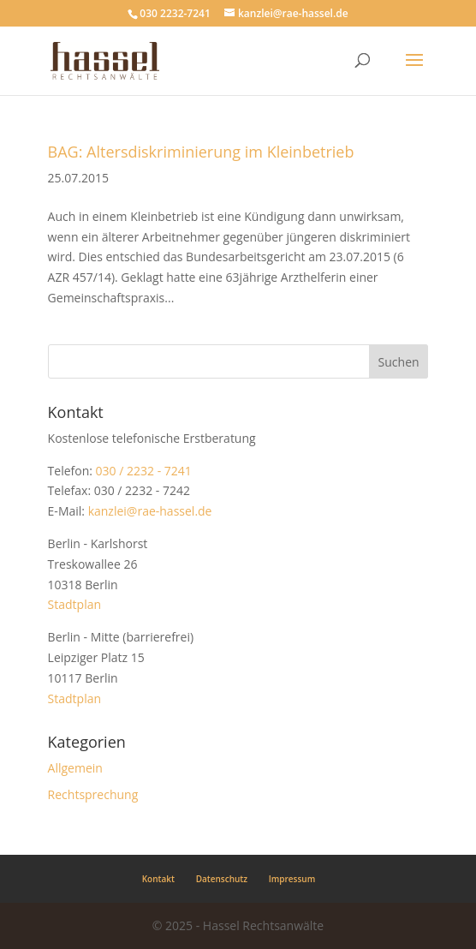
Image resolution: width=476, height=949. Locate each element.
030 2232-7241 (175, 13)
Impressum (292, 879)
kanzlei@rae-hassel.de (150, 511)
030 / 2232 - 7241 (144, 471)
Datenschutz (221, 879)
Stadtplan (74, 604)
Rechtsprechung (93, 794)
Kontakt (158, 879)
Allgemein (75, 768)
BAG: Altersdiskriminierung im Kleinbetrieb (201, 151)
